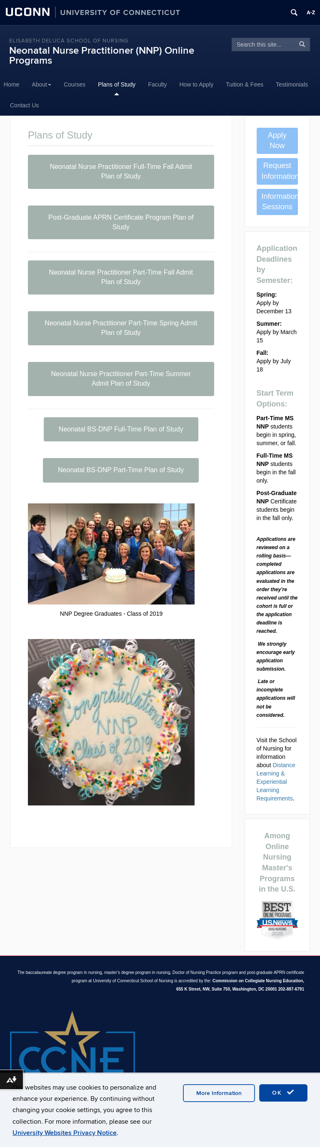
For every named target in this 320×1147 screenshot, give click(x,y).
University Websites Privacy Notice (64, 1133)
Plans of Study (116, 84)
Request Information (280, 171)
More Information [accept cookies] (219, 1093)
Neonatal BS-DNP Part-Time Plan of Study (121, 469)
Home (11, 84)
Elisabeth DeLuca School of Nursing (68, 40)
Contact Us (24, 105)
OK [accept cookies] (283, 1092)
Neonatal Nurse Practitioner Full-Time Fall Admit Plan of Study (121, 171)
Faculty (157, 84)
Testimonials (292, 84)
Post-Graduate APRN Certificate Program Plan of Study (121, 222)
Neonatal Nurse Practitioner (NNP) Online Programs (101, 56)
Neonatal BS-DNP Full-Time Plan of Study (121, 429)
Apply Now (277, 140)
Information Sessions (280, 201)
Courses (74, 84)
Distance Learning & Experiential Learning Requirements (276, 782)
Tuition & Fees (244, 84)
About (41, 84)
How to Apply (197, 84)
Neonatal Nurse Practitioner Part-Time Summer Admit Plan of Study (121, 378)
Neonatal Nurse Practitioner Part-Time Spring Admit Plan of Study (121, 328)
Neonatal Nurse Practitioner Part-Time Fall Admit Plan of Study (121, 277)
